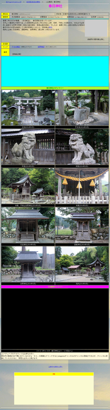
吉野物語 (41, 47)
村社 (50, 27)
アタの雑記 (16, 47)
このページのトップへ (55, 366)
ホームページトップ (13, 2)
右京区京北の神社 (33, 2)
